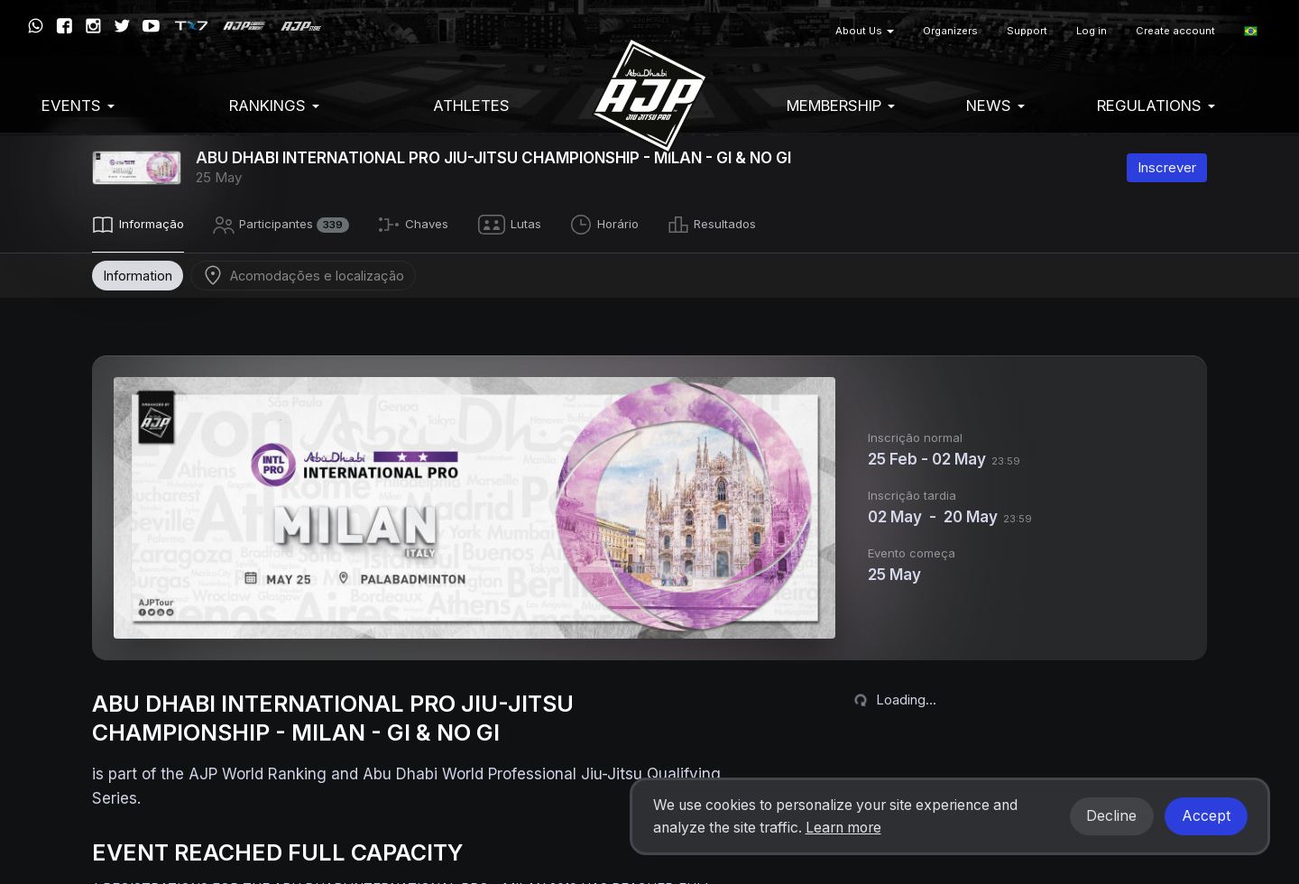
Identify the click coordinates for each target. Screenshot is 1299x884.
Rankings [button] (274, 106)
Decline (1111, 815)
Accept (1206, 815)
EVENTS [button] (78, 106)
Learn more (843, 827)
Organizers (950, 30)
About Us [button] (864, 30)
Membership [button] (841, 106)
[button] (1251, 31)
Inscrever (1167, 167)
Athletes (471, 106)
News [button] (995, 106)
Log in (1091, 30)
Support (1027, 30)
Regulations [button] (1156, 106)
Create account (1175, 30)
